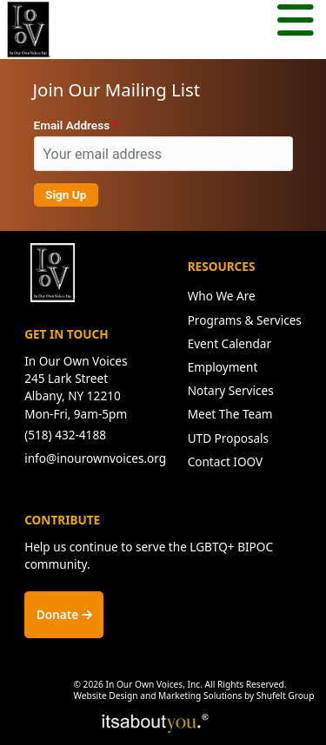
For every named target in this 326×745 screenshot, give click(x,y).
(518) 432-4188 (65, 434)
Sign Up (65, 194)
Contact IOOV (225, 461)
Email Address (72, 125)
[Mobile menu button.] (295, 22)
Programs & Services (245, 320)
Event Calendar (229, 343)
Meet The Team (230, 413)
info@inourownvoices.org (95, 458)
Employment (223, 367)
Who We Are (222, 295)
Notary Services (231, 390)
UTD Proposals (228, 438)
